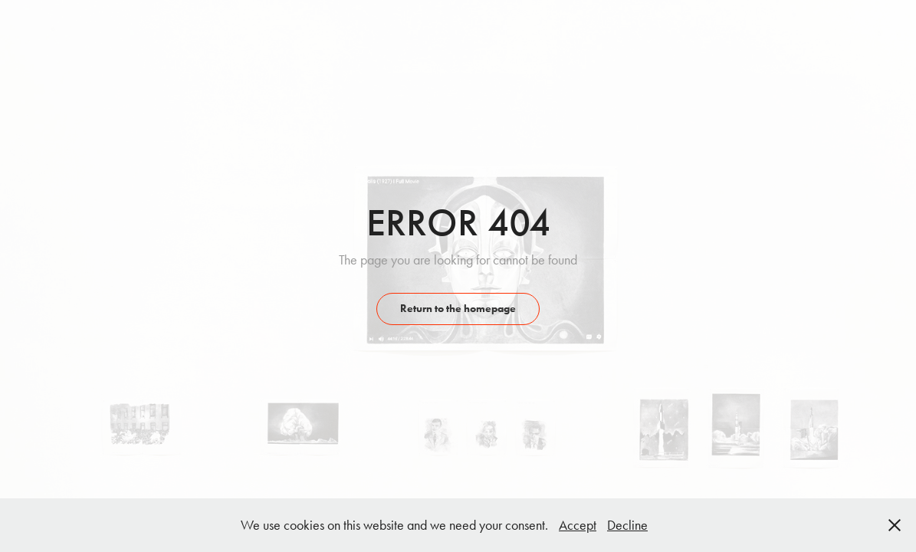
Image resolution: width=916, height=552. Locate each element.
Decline (627, 525)
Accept (577, 525)
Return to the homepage (458, 308)
